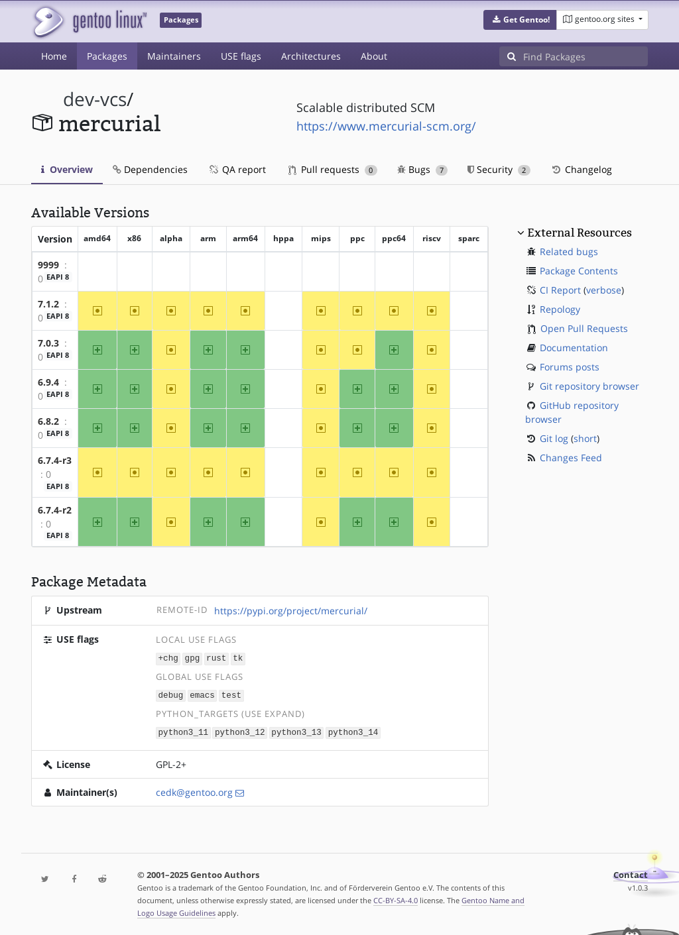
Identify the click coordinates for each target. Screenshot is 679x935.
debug (171, 694)
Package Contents (579, 270)
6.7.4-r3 (55, 460)
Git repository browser (589, 386)
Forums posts (569, 366)
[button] (520, 20)
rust (216, 657)
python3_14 (353, 730)
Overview (67, 169)
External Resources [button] (579, 232)
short (585, 438)
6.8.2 (48, 421)
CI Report (560, 290)
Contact (630, 873)
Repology (560, 309)
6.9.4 (48, 382)
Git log (554, 438)
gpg (192, 657)
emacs (202, 694)
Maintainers (174, 56)
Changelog (581, 169)
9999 (48, 264)
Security (498, 169)
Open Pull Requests (584, 328)
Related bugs (569, 251)
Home (54, 56)
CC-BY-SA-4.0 (395, 898)
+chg (168, 657)
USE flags (241, 56)
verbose (603, 290)
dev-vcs (95, 99)
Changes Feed (571, 457)
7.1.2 (48, 304)
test (231, 694)
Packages (107, 56)
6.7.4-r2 (55, 510)
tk (238, 657)
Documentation (574, 347)
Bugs (422, 169)
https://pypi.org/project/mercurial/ (290, 610)
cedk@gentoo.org (194, 790)
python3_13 (296, 730)
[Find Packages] (585, 56)
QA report (237, 169)
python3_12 (240, 730)
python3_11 (183, 730)
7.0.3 (48, 343)
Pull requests (332, 169)
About (374, 56)
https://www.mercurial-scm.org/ (386, 126)
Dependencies (150, 169)
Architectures (311, 56)
